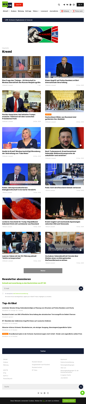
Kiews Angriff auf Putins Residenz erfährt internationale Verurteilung (62, 81)
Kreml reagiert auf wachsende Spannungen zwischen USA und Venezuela (62, 223)
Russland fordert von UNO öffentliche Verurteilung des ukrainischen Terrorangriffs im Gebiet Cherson (38, 314)
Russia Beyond (7, 378)
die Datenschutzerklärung (20, 293)
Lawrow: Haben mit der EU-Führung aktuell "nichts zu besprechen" (19, 257)
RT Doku (34, 370)
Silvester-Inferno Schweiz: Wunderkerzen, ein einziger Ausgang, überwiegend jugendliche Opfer (37, 327)
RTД (4, 373)
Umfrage (28, 11)
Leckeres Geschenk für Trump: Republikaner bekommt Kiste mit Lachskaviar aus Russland (20, 223)
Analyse (13, 11)
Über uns (63, 367)
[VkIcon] (67, 4)
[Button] (81, 288)
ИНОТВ (5, 370)
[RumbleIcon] (70, 4)
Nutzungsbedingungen (67, 365)
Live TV (18, 4)
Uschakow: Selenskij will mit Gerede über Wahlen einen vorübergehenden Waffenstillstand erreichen (61, 258)
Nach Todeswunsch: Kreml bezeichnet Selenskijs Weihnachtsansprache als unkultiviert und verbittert (60, 153)
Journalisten (53, 11)
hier (43, 401)
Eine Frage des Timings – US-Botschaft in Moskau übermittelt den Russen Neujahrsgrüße (21, 81)
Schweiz (65, 11)
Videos (36, 11)
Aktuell (6, 11)
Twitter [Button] (43, 351)
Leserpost (44, 11)
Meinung (21, 11)
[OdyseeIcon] (73, 4)
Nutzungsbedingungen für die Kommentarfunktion (70, 371)
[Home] (7, 4)
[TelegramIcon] (64, 4)
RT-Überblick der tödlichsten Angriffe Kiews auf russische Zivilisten (26, 321)
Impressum (64, 359)
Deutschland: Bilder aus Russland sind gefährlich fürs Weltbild (60, 118)
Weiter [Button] (43, 271)
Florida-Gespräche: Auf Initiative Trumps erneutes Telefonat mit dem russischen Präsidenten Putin (18, 117)
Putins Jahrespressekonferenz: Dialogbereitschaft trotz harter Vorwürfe (19, 189)
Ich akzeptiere (16, 293)
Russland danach (37, 362)
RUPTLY (5, 376)
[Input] (43, 288)
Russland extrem (37, 367)
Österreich (78, 11)
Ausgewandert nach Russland (41, 364)
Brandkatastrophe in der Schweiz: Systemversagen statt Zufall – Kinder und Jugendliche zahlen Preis (45, 334)
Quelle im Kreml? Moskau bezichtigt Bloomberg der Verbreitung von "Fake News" (21, 152)
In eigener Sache (66, 375)
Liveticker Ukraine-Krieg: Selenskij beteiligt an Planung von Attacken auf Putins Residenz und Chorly (38, 308)
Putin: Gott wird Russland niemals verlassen (63, 188)
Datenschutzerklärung (67, 362)
